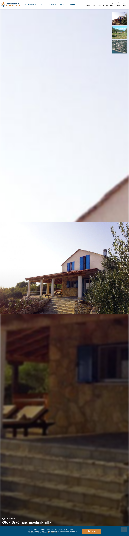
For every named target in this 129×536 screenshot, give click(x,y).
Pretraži (88, 5)
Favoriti (105, 5)
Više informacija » (52, 532)
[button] (119, 18)
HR (124, 5)
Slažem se (91, 531)
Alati (40, 4)
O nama (51, 4)
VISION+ (118, 5)
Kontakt (73, 4)
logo (10, 4)
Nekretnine (29, 4)
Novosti (62, 4)
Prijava (112, 5)
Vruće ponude (97, 5)
